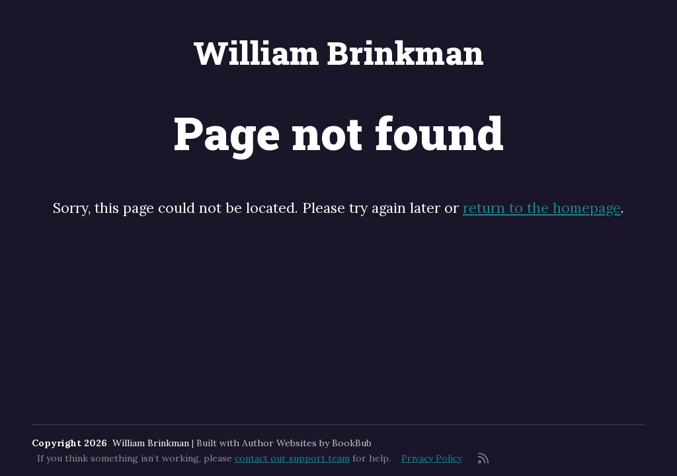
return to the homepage (542, 208)
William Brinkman (338, 52)
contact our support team (292, 458)
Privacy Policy (431, 458)
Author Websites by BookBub (307, 443)
